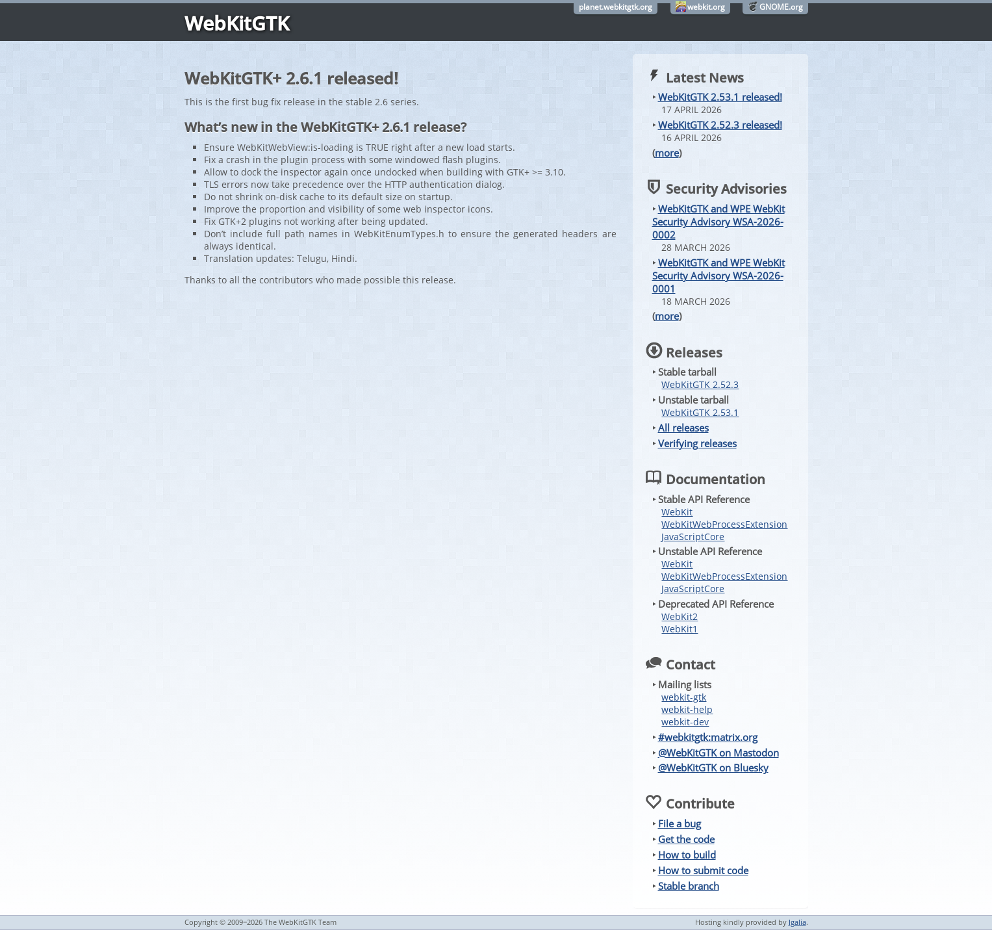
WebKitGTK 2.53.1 (700, 412)
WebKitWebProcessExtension (724, 524)
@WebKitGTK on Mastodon (718, 752)
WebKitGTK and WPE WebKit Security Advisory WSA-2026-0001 (718, 275)
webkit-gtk (683, 697)
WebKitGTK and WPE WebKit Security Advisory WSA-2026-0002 (718, 221)
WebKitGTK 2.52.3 (700, 384)
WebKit (677, 512)
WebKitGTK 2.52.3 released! (720, 124)
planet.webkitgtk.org (615, 6)
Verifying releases (697, 443)
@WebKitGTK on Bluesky (713, 767)
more (667, 152)
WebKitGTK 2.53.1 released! (720, 96)
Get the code (686, 839)
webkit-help (687, 709)
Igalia (797, 922)
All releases (683, 427)
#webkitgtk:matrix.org (707, 737)
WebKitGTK (236, 23)
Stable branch (688, 885)
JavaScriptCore (692, 536)
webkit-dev (685, 722)
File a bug (679, 823)
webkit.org (706, 6)
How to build (687, 854)
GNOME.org (781, 6)
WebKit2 (679, 616)
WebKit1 (679, 629)
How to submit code (703, 870)
